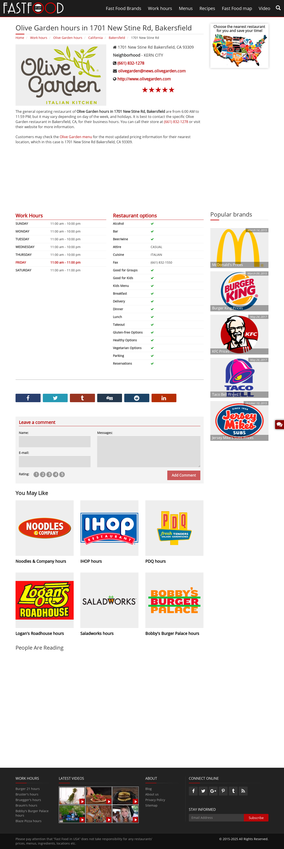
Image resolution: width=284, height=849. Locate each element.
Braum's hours (26, 805)
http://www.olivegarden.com (144, 79)
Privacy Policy (155, 800)
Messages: (105, 433)
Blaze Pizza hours (28, 821)
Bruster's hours (27, 794)
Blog (148, 789)
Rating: (24, 474)
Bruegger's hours (28, 800)
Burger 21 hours (28, 789)
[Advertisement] (110, 176)
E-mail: (24, 453)
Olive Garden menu (76, 136)
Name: (24, 433)
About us (152, 794)
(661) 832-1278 (130, 63)
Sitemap (151, 805)
